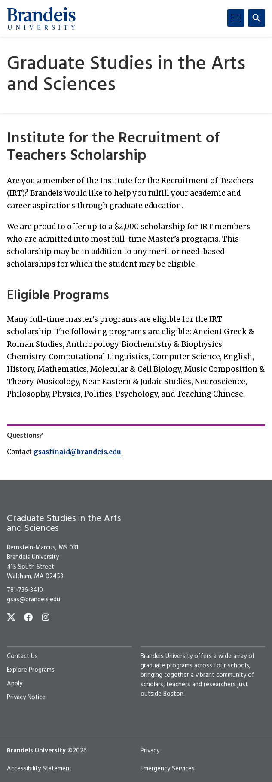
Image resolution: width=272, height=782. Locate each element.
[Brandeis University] (41, 18)
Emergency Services (168, 769)
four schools (231, 666)
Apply (14, 684)
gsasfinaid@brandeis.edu (77, 452)
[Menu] (235, 18)
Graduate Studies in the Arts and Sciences (126, 75)
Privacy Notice (26, 697)
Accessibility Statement (39, 769)
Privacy (150, 751)
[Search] (256, 18)
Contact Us (22, 656)
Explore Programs (31, 670)
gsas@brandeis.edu (33, 599)
